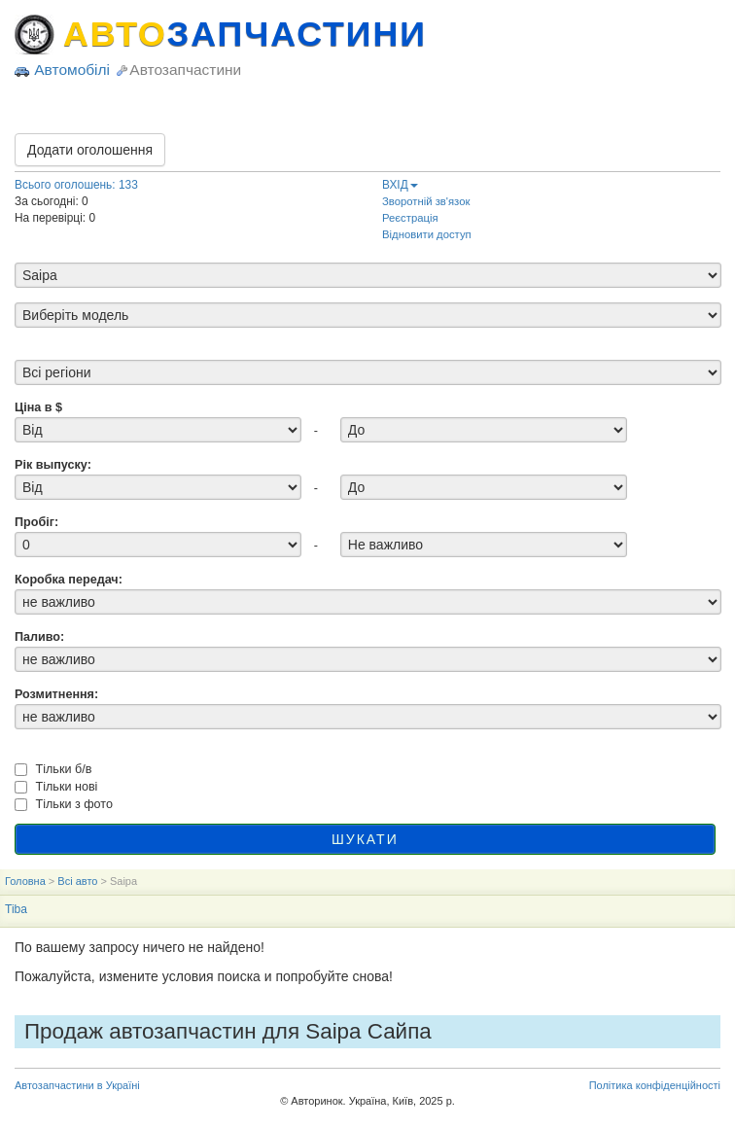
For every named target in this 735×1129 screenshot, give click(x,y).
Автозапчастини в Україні (77, 1085)
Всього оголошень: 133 (76, 185)
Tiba (16, 909)
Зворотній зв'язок (426, 201)
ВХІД (400, 185)
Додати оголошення (90, 150)
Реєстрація (410, 218)
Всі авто (77, 881)
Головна (25, 881)
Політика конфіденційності (654, 1085)
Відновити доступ (427, 234)
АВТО (245, 34)
